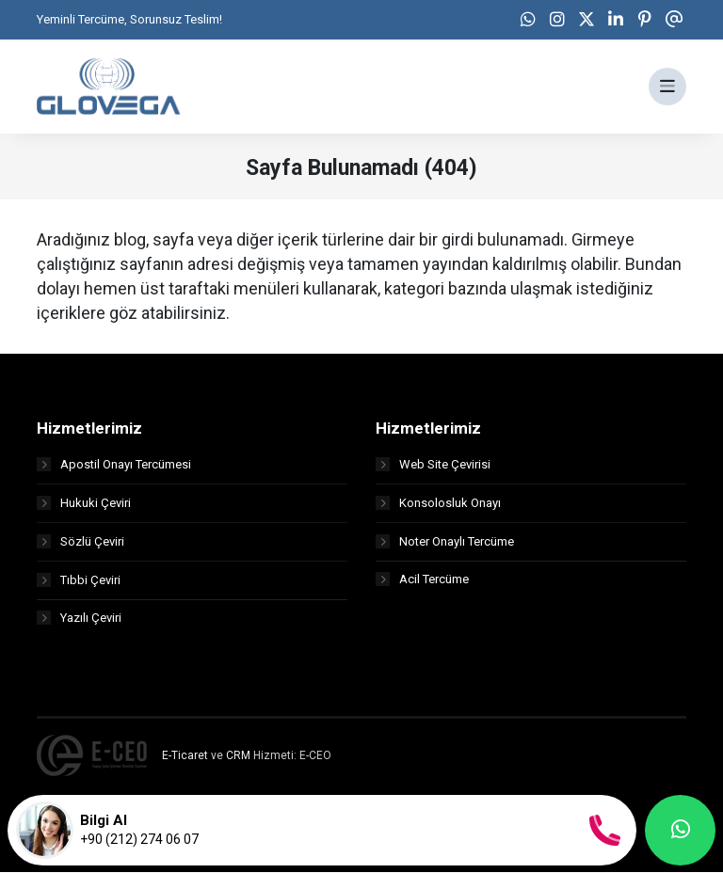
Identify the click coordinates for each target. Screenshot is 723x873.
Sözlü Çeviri (80, 541)
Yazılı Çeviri (79, 618)
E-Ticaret (185, 756)
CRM (238, 756)
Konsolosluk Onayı (438, 503)
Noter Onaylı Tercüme (445, 541)
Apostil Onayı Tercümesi (114, 464)
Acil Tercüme (422, 580)
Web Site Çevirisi (433, 464)
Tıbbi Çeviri (78, 580)
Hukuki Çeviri (84, 503)
